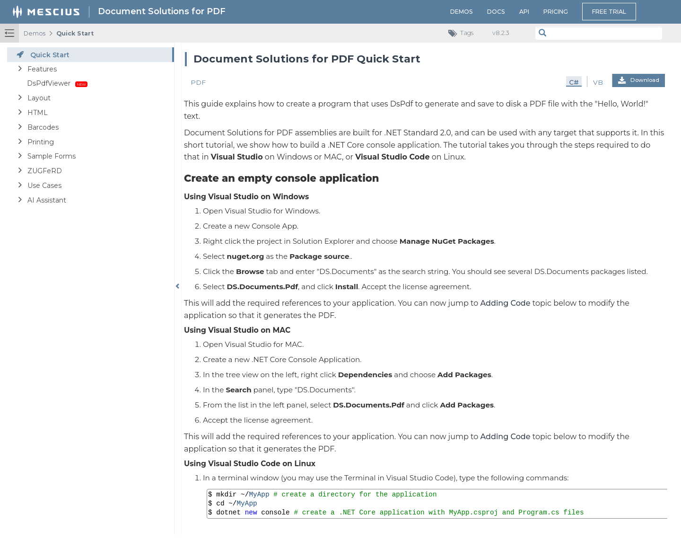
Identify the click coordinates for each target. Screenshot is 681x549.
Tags (463, 33)
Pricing (555, 11)
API (524, 11)
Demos (461, 11)
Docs (496, 11)
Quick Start (75, 33)
